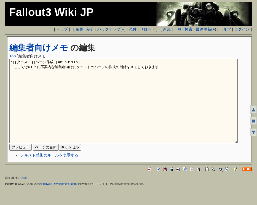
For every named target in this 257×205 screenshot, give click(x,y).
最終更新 (203, 29)
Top (12, 56)
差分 (90, 29)
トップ (62, 29)
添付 (132, 29)
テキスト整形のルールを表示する (49, 171)
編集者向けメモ (38, 47)
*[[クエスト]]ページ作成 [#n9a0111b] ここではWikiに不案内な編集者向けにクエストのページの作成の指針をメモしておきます (123, 109)
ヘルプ (225, 29)
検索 (188, 29)
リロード (147, 29)
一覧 (177, 29)
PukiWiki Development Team (59, 200)
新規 (167, 29)
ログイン (242, 29)
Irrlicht (23, 194)
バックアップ (109, 29)
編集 (79, 29)
